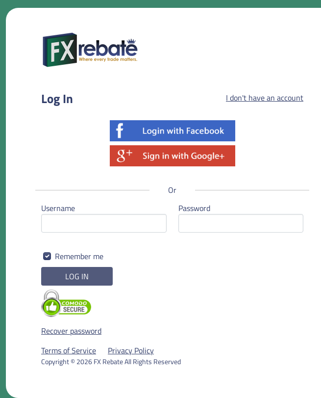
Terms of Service (68, 350)
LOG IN (77, 276)
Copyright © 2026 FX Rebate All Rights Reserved (111, 361)
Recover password (71, 331)
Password (194, 208)
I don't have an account (264, 98)
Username (58, 208)
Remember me (79, 256)
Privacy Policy (131, 350)
